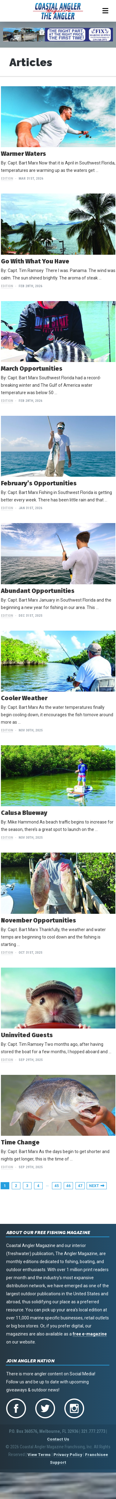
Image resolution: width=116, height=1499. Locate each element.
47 (80, 1186)
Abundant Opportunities (38, 590)
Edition (7, 179)
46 (68, 1186)
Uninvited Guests (27, 1035)
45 (56, 1186)
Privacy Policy (68, 1454)
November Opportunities (38, 920)
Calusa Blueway (24, 812)
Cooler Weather (24, 698)
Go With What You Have (35, 261)
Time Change (20, 1142)
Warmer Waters (23, 153)
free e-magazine (90, 1333)
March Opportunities (31, 368)
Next (94, 1186)
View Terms (39, 1454)
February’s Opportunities (39, 483)
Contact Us (58, 1439)
